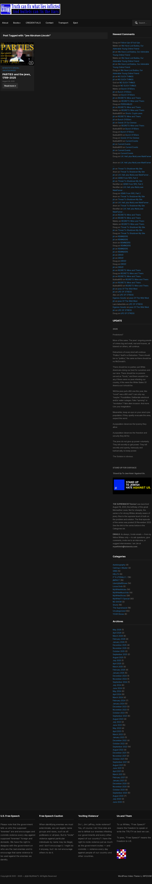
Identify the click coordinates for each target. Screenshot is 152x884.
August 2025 (118, 657)
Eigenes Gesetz (119, 298)
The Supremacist (120, 608)
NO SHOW (117, 602)
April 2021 (117, 771)
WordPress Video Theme (129, 876)
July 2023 (117, 722)
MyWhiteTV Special (10, 68)
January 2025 (118, 673)
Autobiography (119, 565)
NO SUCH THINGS (125, 76)
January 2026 (119, 642)
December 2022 (120, 740)
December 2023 (120, 706)
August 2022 (118, 750)
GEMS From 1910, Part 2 (128, 178)
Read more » (10, 86)
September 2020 (120, 793)
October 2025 (119, 651)
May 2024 (117, 691)
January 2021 (118, 780)
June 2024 (117, 688)
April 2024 (117, 694)
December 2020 (120, 783)
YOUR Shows (118, 614)
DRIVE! (120, 255)
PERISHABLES (126, 104)
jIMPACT (116, 580)
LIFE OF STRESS (125, 292)
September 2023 (120, 716)
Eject (75, 22)
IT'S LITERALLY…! (120, 577)
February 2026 (119, 639)
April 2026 (117, 633)
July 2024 (117, 685)
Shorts (115, 605)
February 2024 (119, 700)
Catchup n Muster (120, 568)
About (5, 22)
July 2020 (117, 799)
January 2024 (119, 703)
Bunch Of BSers (128, 89)
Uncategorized (9, 70)
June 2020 (117, 802)
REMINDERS (123, 236)
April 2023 (117, 731)
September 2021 (120, 762)
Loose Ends (118, 586)
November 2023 (120, 710)
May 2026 (117, 630)
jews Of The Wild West (127, 289)
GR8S (115, 571)
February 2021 (119, 777)
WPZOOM (147, 876)
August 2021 (118, 765)
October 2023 (119, 713)
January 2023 (118, 737)
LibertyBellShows (120, 583)
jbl (114, 52)
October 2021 (118, 759)
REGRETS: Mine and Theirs (129, 98)
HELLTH (116, 574)
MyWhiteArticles (119, 589)
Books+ (17, 22)
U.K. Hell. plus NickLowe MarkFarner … (134, 175)
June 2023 (117, 725)
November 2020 (120, 786)
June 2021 (117, 768)
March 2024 (118, 697)
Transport (63, 22)
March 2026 (118, 636)
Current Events (132, 141)
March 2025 (118, 667)
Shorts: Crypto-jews (134, 113)
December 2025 (120, 645)
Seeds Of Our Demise (127, 123)
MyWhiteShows (119, 595)
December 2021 (119, 753)
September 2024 (120, 682)
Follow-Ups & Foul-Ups (130, 42)
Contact (49, 22)
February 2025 (119, 670)
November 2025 (120, 648)
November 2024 (120, 679)
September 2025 (120, 654)
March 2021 (117, 774)
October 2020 (119, 790)
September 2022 (120, 747)
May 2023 (117, 728)
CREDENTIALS (33, 22)
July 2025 (117, 660)
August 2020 (118, 796)
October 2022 (119, 743)
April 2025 (117, 663)
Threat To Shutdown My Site (130, 169)
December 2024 (120, 676)
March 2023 (118, 734)
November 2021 (119, 756)
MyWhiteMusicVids (121, 592)
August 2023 (118, 719)
